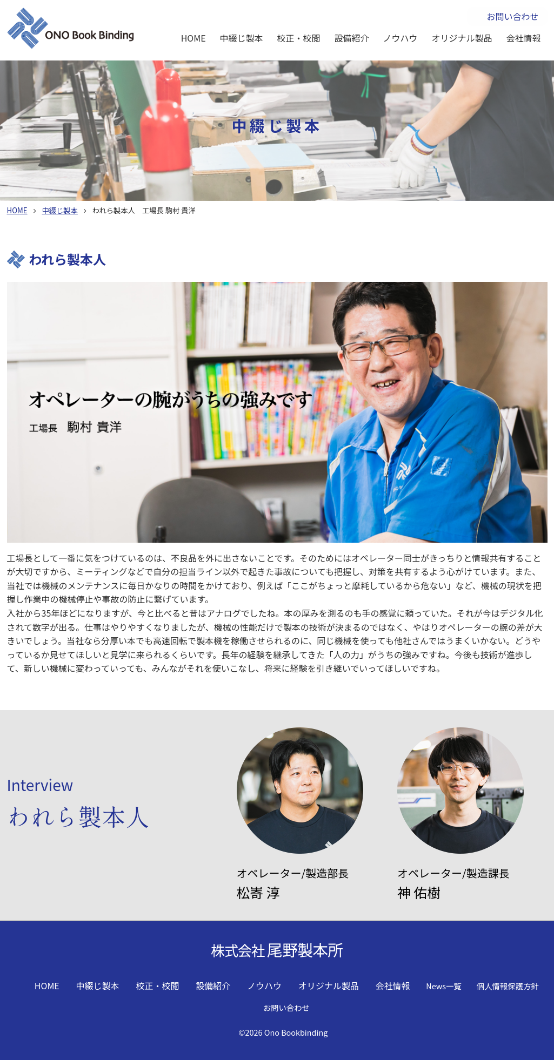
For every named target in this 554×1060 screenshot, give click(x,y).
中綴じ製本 (241, 37)
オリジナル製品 (462, 37)
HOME (193, 37)
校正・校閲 (299, 37)
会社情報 (523, 37)
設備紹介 (352, 37)
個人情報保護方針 (508, 985)
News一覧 (443, 985)
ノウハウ (400, 37)
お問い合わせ (512, 16)
